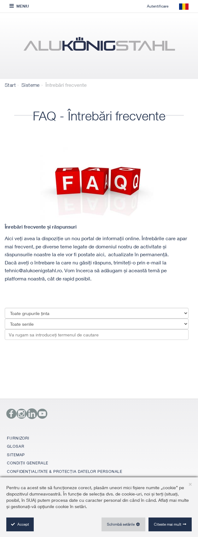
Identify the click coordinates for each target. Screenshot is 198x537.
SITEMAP (16, 454)
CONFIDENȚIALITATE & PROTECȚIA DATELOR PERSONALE (64, 471)
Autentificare (157, 6)
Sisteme (30, 85)
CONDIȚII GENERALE (27, 463)
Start (10, 85)
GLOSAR (15, 446)
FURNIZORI (18, 438)
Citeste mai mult (167, 524)
